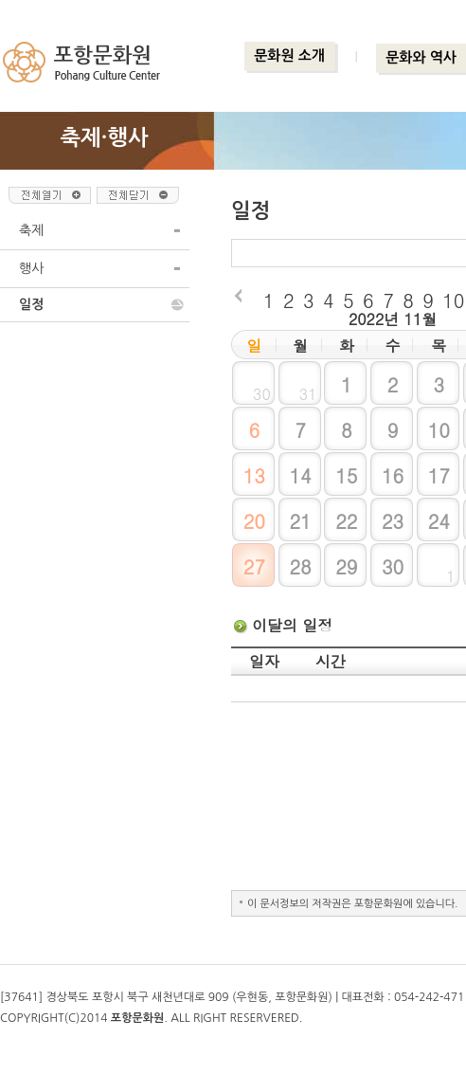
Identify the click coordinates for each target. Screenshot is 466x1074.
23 (392, 521)
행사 (31, 268)
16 (392, 475)
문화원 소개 (289, 55)
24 (439, 521)
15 (346, 475)
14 (300, 475)
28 (300, 566)
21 (300, 521)
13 (254, 475)
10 (439, 430)
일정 (31, 304)
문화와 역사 (421, 57)
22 (346, 521)
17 (439, 475)
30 (392, 566)
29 (346, 566)
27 (254, 566)
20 (254, 521)
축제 (31, 230)
